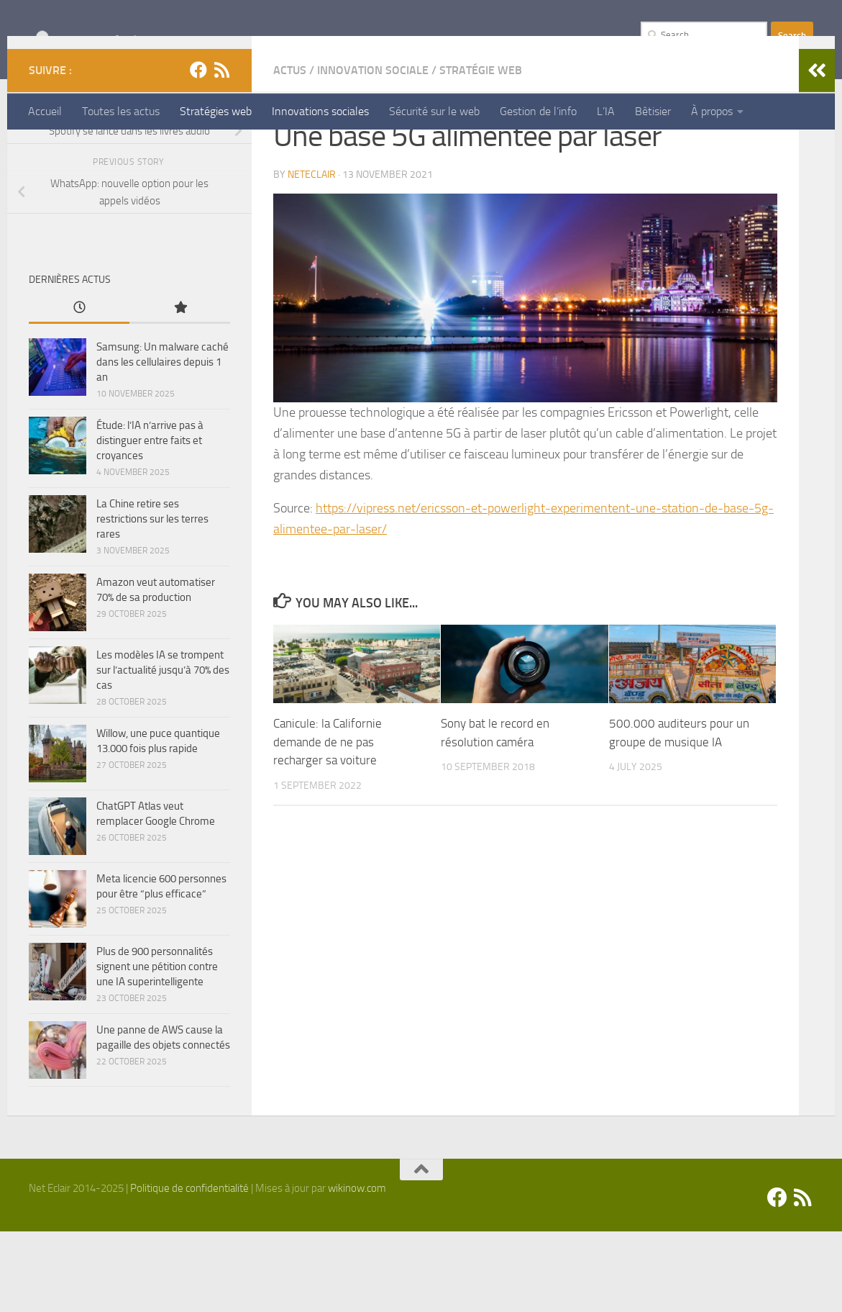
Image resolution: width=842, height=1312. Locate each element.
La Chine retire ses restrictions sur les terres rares (152, 599)
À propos (712, 111)
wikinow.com (357, 1268)
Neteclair (312, 255)
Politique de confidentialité (189, 1268)
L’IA (606, 111)
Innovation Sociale (373, 151)
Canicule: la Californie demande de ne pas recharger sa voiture (327, 822)
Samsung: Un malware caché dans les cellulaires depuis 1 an (162, 442)
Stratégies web (216, 111)
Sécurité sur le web (434, 111)
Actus (289, 151)
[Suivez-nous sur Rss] (221, 150)
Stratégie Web (480, 151)
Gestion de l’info (538, 111)
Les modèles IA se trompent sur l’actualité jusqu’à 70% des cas (162, 750)
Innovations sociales (320, 111)
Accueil (45, 111)
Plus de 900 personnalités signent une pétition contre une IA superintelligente (157, 1047)
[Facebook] (198, 150)
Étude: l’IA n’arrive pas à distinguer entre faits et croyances (149, 521)
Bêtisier (653, 111)
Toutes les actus (121, 111)
